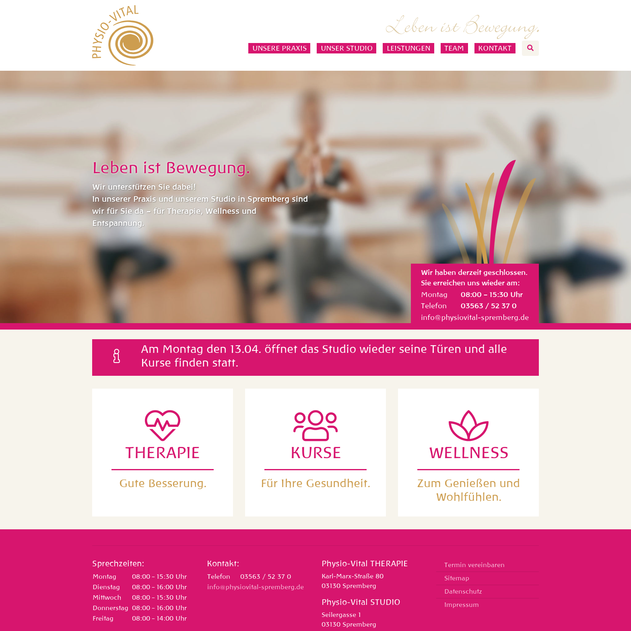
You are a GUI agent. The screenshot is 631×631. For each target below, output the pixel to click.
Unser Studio (347, 48)
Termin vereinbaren (474, 565)
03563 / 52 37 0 (489, 306)
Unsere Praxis (279, 48)
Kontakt (494, 48)
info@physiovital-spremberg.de (475, 317)
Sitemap (456, 578)
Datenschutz (463, 591)
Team (454, 48)
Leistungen (408, 48)
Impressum (461, 604)
